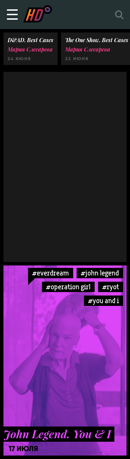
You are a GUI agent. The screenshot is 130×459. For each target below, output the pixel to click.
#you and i (103, 300)
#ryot (110, 286)
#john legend (100, 273)
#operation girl (68, 286)
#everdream (50, 273)
